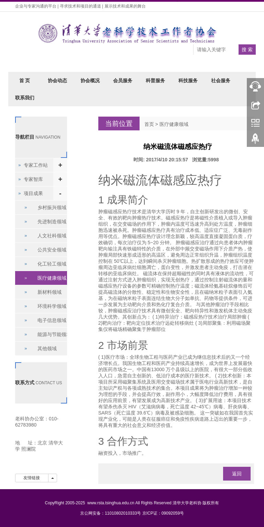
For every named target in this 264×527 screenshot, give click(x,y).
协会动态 (57, 80)
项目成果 (33, 193)
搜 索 (247, 49)
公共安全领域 (51, 249)
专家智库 (33, 179)
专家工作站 (36, 165)
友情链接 (32, 477)
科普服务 (155, 80)
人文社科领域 (51, 235)
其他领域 (47, 348)
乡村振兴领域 (51, 207)
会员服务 (122, 80)
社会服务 (220, 80)
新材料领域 (49, 292)
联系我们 (24, 97)
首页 (149, 124)
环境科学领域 (51, 306)
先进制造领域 (51, 221)
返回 (237, 473)
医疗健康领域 (174, 124)
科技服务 (188, 80)
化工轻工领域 (51, 264)
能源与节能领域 (54, 334)
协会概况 (90, 80)
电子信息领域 (51, 320)
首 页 (24, 80)
